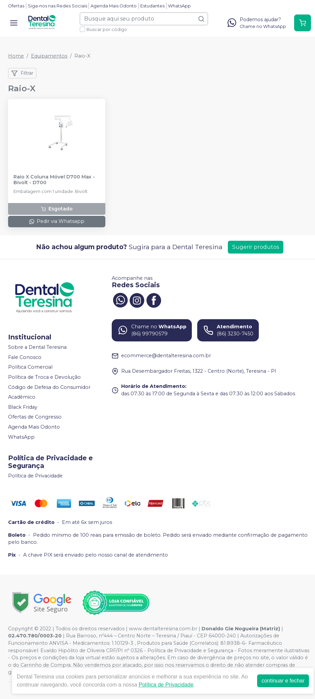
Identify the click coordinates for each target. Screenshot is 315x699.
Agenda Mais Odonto (114, 5)
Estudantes (152, 5)
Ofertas (16, 5)
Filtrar (22, 73)
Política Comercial (30, 367)
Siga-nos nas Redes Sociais (57, 5)
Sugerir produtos (255, 247)
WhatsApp (179, 5)
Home (16, 56)
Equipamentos (49, 56)
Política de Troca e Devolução (44, 377)
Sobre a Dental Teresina (37, 347)
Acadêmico (21, 397)
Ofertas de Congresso (35, 417)
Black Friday (22, 407)
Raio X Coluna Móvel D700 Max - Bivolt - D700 (54, 180)
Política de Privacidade (35, 476)
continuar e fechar (283, 681)
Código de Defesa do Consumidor (49, 387)
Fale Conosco (24, 357)
